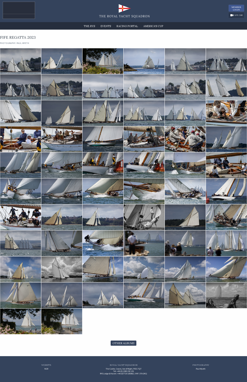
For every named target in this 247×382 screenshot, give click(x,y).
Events (106, 26)
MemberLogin (236, 8)
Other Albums (123, 343)
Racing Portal (127, 26)
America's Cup (153, 26)
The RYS (89, 26)
